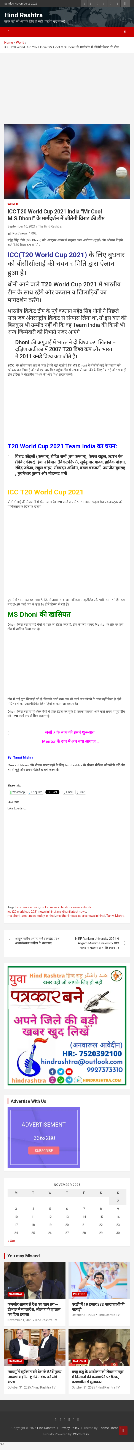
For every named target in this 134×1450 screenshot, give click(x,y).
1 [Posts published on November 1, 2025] (101, 1201)
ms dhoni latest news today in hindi (31, 915)
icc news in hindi (80, 907)
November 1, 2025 (20, 1320)
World (13, 204)
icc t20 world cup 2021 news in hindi (32, 911)
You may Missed (23, 1255)
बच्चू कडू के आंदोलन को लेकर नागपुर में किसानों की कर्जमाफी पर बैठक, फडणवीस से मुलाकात (97, 1376)
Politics (79, 1294)
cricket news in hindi (54, 907)
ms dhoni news (66, 915)
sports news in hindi (91, 915)
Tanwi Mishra (115, 915)
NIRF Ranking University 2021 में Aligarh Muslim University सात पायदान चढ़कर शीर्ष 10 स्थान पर (97, 943)
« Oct (11, 1241)
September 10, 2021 (21, 226)
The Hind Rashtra (50, 226)
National (15, 1294)
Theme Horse (108, 1428)
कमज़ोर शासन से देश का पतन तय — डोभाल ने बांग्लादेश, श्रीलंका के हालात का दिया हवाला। (34, 1309)
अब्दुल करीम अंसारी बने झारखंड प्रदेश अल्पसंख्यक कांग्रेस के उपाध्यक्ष (37, 941)
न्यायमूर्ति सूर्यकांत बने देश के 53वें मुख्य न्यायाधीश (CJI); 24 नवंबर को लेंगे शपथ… (34, 1376)
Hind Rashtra (23, 15)
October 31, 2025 (83, 1315)
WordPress (81, 1434)
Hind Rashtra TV (46, 1320)
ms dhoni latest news (71, 911)
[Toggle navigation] (8, 32)
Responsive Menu (125, 3)
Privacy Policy (69, 1428)
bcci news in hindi (27, 907)
